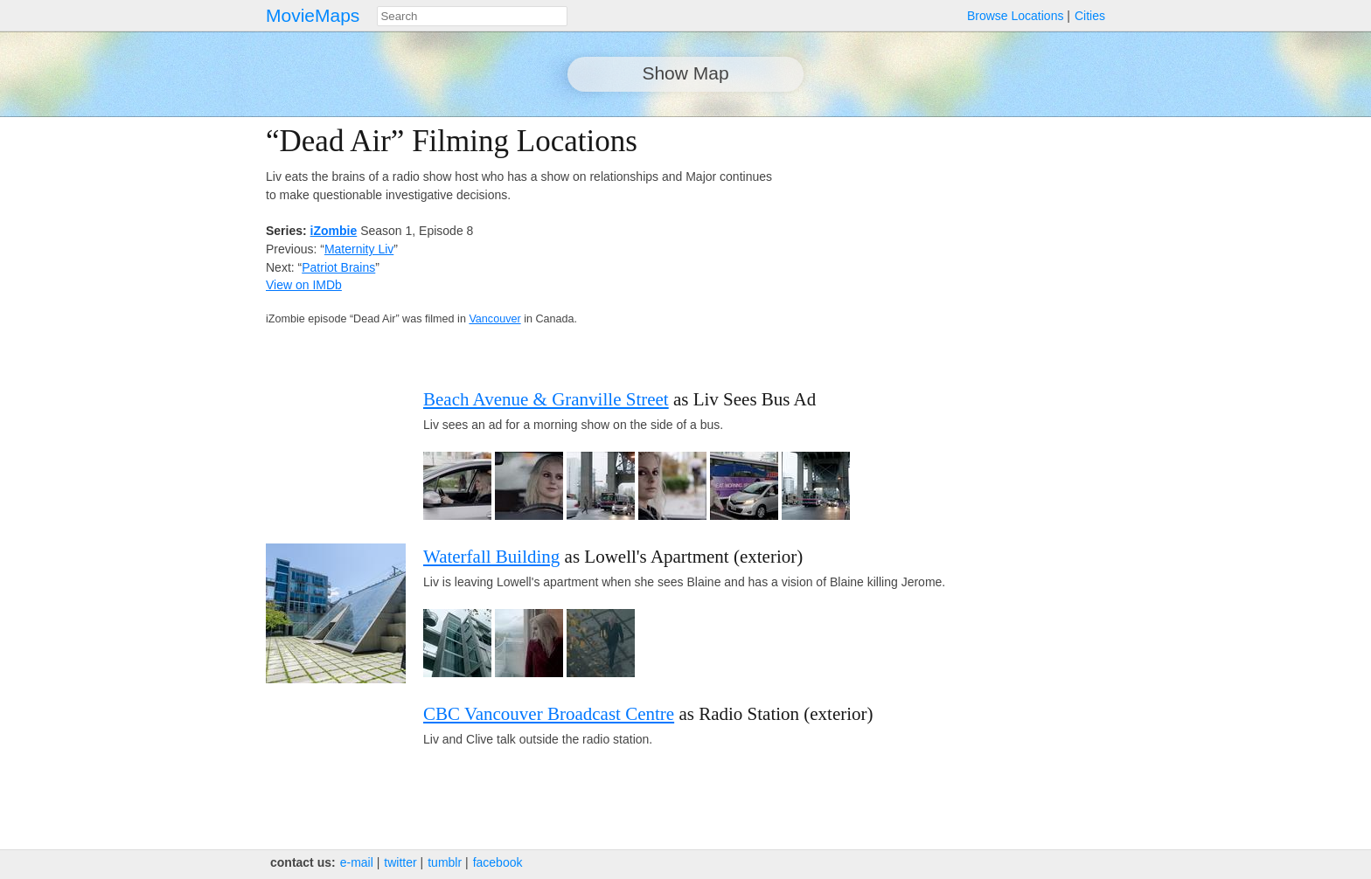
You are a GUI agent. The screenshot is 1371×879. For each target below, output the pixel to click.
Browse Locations (1015, 16)
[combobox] (472, 16)
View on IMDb (304, 285)
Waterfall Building (491, 556)
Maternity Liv (358, 249)
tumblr (445, 862)
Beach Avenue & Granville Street (546, 399)
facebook (498, 862)
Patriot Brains (338, 267)
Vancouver (494, 319)
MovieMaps (312, 15)
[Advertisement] (953, 246)
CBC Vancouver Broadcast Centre (548, 713)
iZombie (334, 231)
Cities (1090, 16)
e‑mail (356, 862)
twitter (400, 862)
